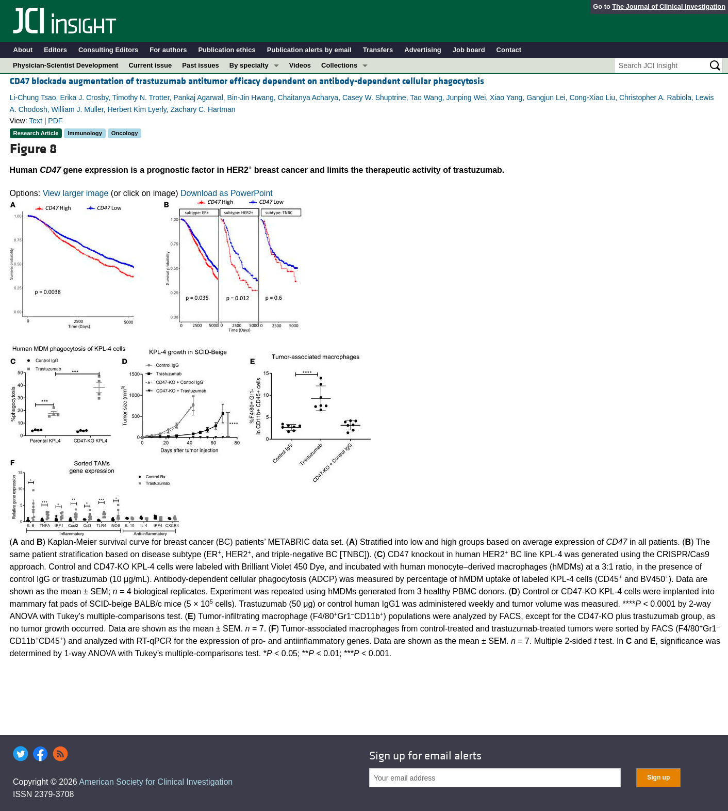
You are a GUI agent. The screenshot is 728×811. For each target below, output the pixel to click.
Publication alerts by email (309, 50)
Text (35, 121)
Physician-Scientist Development (65, 65)
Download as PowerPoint (226, 193)
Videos (300, 65)
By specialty (249, 65)
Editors (55, 50)
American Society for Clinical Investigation (156, 781)
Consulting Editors (108, 50)
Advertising (422, 50)
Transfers (378, 50)
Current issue (150, 65)
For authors (168, 50)
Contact (509, 50)
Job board (469, 50)
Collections (339, 65)
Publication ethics (226, 50)
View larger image (76, 193)
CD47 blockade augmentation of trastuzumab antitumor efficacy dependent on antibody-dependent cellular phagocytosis (247, 81)
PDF (55, 121)
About (23, 50)
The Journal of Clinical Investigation (668, 6)
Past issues (200, 65)
